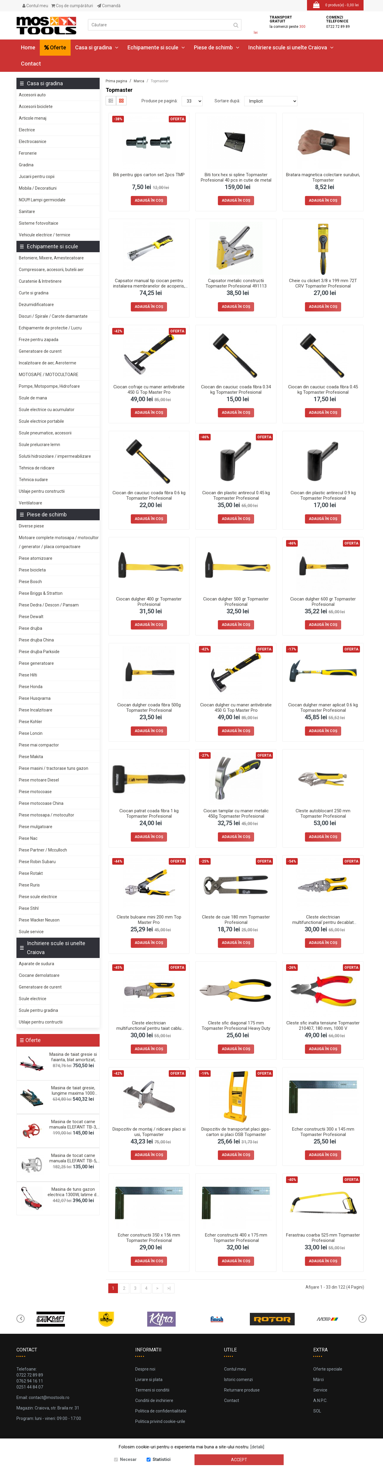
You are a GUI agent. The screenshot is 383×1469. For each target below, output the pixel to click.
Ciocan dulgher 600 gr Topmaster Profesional (323, 601)
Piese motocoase (35, 791)
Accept (239, 1459)
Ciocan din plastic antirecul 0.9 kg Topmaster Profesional (323, 495)
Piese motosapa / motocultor (46, 815)
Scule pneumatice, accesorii (45, 433)
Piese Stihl (29, 908)
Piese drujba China (36, 640)
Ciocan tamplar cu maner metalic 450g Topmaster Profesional (236, 813)
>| (169, 1288)
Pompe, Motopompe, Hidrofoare (49, 386)
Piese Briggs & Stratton (41, 593)
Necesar (128, 1459)
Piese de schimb (216, 47)
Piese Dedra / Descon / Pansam (49, 605)
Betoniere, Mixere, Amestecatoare (51, 258)
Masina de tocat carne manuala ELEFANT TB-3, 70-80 (73, 1127)
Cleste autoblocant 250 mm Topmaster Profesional (323, 813)
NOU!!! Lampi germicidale (42, 199)
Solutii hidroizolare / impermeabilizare (55, 456)
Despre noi (145, 1369)
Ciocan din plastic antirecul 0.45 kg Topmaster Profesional (236, 495)
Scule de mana (33, 398)
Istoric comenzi (238, 1379)
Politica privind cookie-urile (160, 1421)
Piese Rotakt (31, 873)
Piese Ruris (29, 885)
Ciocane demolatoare (39, 975)
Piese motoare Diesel (39, 780)
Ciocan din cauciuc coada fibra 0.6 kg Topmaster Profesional (149, 495)
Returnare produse (242, 1390)
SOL (317, 1411)
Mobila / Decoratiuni (38, 188)
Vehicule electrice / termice (44, 234)
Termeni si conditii (152, 1390)
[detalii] (257, 1447)
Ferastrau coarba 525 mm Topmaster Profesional (323, 1237)
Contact (31, 63)
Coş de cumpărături (72, 5)
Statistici (162, 1459)
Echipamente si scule (156, 47)
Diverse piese (31, 526)
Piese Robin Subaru (37, 861)
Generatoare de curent (40, 351)
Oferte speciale (327, 1369)
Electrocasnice (32, 141)
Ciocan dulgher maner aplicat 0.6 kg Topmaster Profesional (323, 707)
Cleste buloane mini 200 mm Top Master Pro (149, 919)
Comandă (109, 5)
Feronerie (28, 153)
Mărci (318, 1379)
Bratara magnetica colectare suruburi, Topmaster (323, 177)
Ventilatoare (30, 503)
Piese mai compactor (39, 745)
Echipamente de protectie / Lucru (50, 328)
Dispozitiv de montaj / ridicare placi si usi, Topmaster (149, 1131)
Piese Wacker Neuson (39, 920)
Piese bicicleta (32, 570)
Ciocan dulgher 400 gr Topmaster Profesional (149, 601)
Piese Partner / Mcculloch (43, 850)
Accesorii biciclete (36, 106)
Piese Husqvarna (35, 698)
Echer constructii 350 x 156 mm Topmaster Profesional (149, 1237)
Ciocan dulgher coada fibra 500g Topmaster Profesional (149, 707)
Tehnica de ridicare (36, 468)
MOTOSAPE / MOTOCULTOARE (48, 374)
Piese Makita (31, 756)
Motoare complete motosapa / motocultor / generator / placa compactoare (59, 542)
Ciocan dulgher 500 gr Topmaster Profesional (236, 601)
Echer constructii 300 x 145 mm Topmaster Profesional (323, 1131)
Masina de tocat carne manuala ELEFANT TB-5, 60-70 (73, 1161)
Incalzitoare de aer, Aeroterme (47, 363)
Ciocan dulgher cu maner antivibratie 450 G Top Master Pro (236, 707)
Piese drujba (30, 628)
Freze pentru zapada (38, 339)
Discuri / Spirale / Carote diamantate (53, 316)
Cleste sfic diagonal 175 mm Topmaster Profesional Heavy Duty (236, 1025)
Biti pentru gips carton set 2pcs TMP (149, 174)
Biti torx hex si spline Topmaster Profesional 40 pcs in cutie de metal (236, 177)
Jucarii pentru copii (36, 176)
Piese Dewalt (31, 616)
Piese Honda (30, 686)
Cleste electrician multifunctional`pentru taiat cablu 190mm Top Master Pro (148, 1028)
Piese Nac (28, 838)
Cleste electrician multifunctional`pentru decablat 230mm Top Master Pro (323, 922)
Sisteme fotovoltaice (38, 223)
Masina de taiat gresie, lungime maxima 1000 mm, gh (73, 1093)
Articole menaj (32, 118)
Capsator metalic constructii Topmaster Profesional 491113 (236, 283)
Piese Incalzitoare (35, 710)
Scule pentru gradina (38, 1010)
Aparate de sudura (36, 963)
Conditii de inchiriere (154, 1400)
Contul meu (35, 5)
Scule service (31, 931)
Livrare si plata (148, 1379)
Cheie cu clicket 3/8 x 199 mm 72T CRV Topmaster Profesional (323, 283)
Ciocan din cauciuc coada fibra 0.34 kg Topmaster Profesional (236, 389)
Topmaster (159, 81)
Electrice (27, 129)
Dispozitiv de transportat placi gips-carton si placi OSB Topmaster (236, 1131)
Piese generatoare (36, 663)
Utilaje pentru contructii (41, 1022)
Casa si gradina (96, 47)
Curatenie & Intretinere (40, 281)
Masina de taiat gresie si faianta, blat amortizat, (73, 1057)
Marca (139, 81)
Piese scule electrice (38, 896)
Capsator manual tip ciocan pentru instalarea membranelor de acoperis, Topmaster (149, 286)
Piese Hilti (28, 675)
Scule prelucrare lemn (39, 444)
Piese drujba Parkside (39, 651)
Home (28, 47)
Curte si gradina (33, 293)
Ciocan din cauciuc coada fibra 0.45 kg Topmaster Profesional (323, 389)
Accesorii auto (32, 94)
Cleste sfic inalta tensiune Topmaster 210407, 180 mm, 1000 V (323, 1025)
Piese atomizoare (35, 558)
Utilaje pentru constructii (42, 491)
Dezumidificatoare (36, 304)
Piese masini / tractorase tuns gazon (53, 768)
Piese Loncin (30, 733)
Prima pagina (116, 81)
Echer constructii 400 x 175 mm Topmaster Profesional (236, 1237)
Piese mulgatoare (35, 826)
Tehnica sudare (33, 479)
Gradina (26, 164)
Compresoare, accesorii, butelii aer (51, 269)
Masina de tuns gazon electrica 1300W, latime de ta (73, 1195)
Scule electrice (32, 998)
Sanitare (27, 211)
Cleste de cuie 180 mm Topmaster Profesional (236, 919)
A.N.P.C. (320, 1400)
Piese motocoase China (41, 803)
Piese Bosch (30, 581)
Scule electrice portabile (41, 421)
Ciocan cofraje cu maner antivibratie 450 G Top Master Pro (149, 389)
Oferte (55, 47)
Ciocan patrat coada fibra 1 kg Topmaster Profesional (149, 813)
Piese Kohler (30, 721)
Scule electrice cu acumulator (47, 409)
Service (320, 1390)
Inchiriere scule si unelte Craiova (291, 47)
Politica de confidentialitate (160, 1411)
